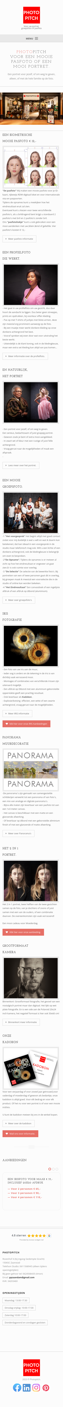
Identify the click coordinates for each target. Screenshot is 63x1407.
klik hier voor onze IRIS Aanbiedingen (26, 723)
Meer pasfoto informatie (19, 238)
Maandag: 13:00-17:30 (16, 1300)
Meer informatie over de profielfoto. (25, 356)
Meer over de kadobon (18, 1123)
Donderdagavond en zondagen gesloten (25, 1322)
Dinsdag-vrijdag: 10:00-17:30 (19, 1307)
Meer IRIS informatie (17, 713)
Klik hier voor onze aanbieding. (23, 932)
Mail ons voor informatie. (20, 1133)
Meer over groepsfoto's (19, 599)
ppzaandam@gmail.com (21, 1277)
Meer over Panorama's (18, 833)
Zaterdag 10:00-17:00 (15, 1315)
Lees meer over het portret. (21, 465)
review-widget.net (36, 1240)
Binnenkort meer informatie (21, 1022)
